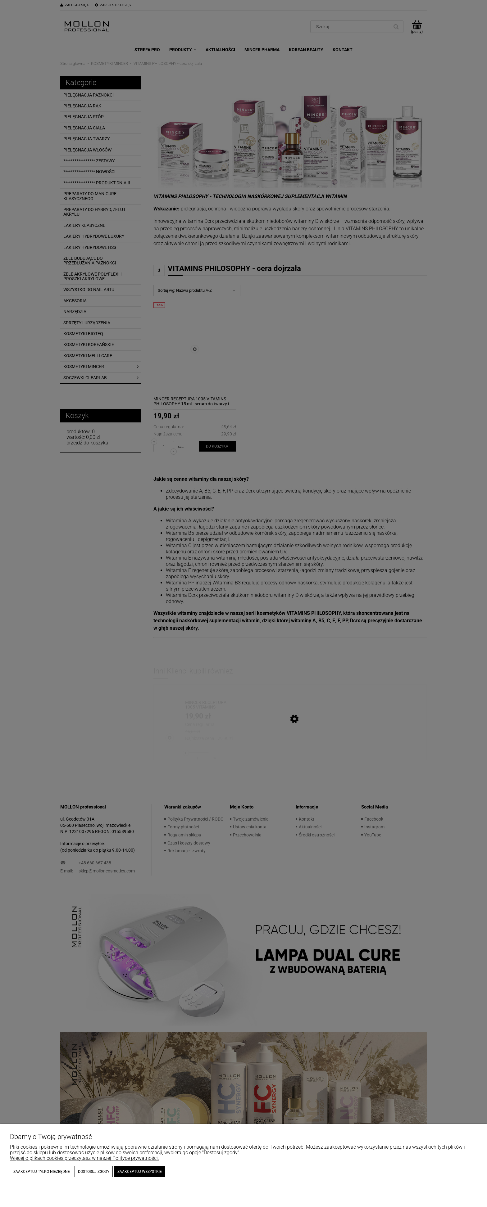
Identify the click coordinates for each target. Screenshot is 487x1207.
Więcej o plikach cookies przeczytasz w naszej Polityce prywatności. (84, 1158)
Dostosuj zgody (93, 1171)
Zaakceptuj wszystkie (139, 1171)
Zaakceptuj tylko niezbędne (41, 1171)
